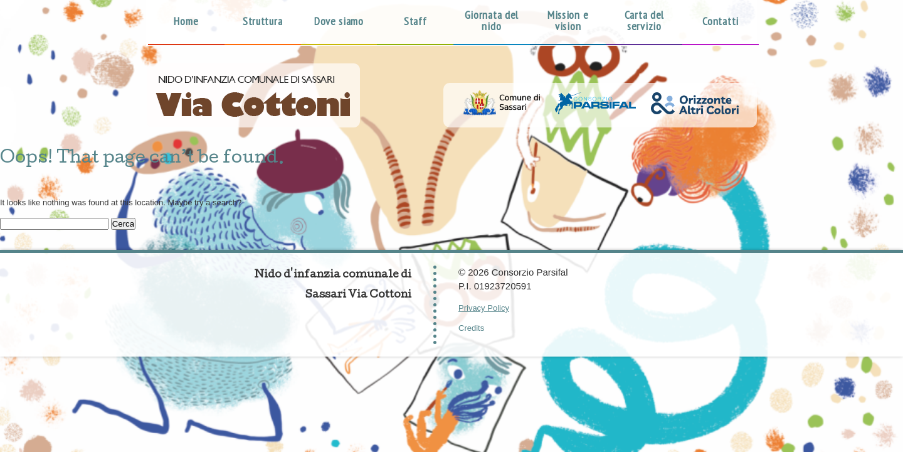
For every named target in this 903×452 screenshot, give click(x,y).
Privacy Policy (483, 308)
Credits (471, 328)
